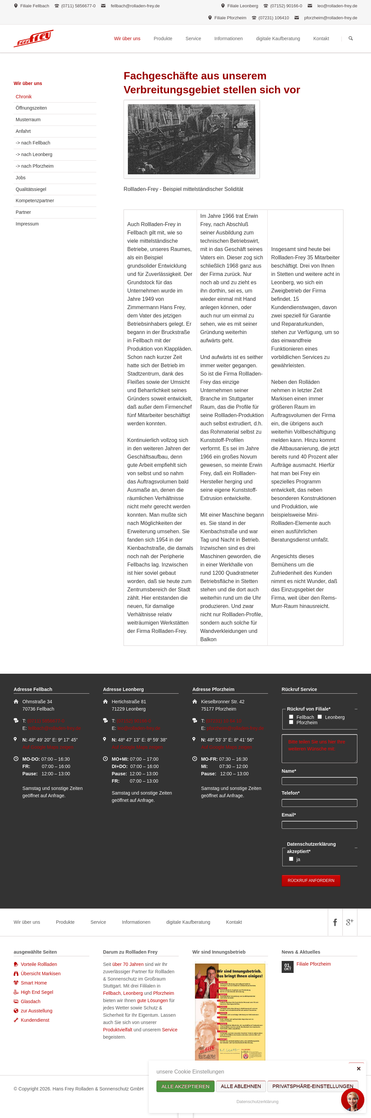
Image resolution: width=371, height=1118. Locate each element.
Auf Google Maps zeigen (48, 747)
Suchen (350, 38)
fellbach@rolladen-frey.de (135, 5)
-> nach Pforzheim (34, 166)
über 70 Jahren (128, 964)
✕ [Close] (358, 1068)
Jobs (21, 177)
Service (98, 922)
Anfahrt (23, 131)
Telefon (293, 793)
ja (298, 859)
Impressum (27, 223)
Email (293, 814)
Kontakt (234, 922)
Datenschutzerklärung (257, 1101)
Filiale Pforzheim (314, 964)
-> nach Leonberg (34, 154)
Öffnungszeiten (31, 108)
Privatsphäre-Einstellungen (312, 1086)
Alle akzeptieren (185, 1086)
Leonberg (335, 717)
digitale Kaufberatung (188, 922)
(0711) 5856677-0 (45, 721)
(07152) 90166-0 (134, 721)
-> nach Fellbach (33, 142)
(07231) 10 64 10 (223, 721)
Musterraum (28, 119)
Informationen (136, 922)
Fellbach (305, 717)
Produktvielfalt (117, 1029)
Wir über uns (28, 83)
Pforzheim (307, 722)
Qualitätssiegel (31, 189)
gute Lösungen (152, 1000)
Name (293, 771)
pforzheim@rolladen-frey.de (330, 17)
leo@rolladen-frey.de (337, 5)
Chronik (24, 96)
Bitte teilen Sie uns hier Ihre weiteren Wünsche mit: (319, 748)
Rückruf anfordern (311, 880)
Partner (23, 212)
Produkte (65, 922)
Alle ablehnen (241, 1086)
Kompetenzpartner (35, 200)
